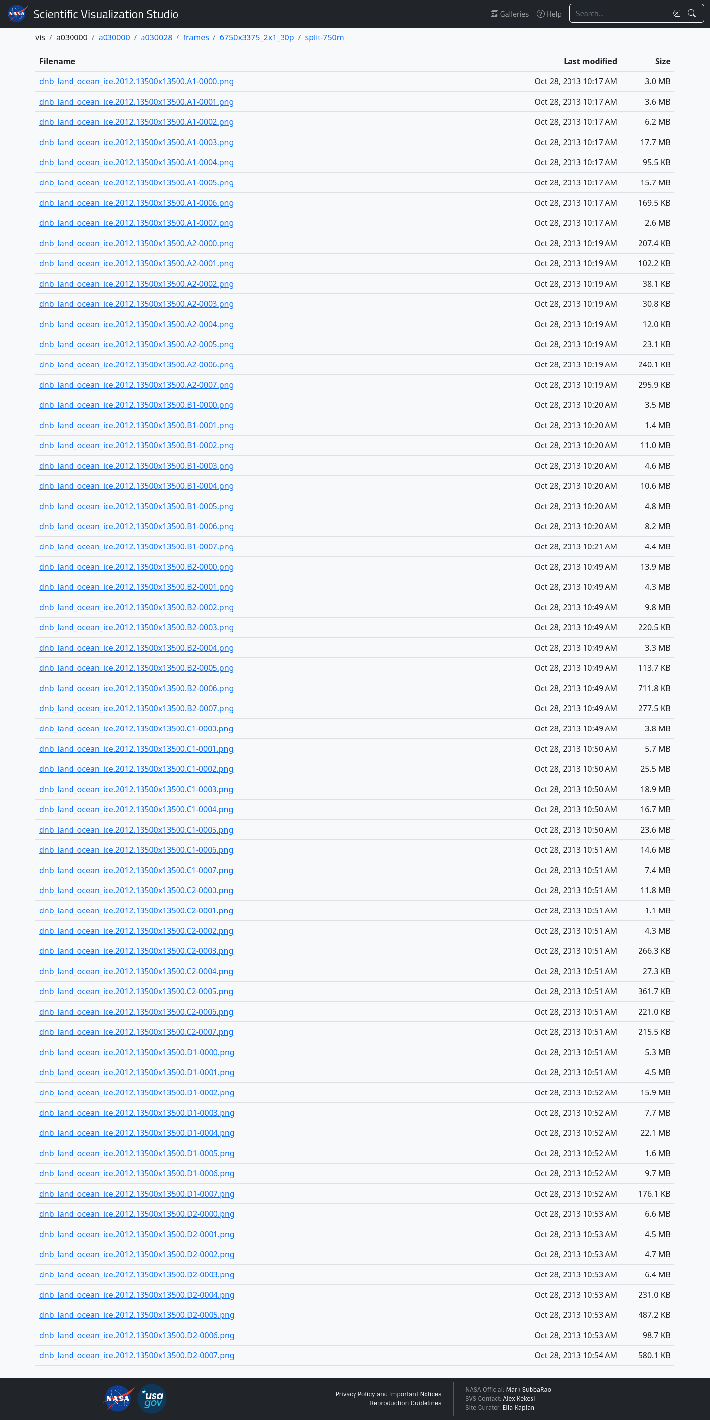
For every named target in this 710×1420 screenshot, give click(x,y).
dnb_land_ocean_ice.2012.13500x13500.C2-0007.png (136, 1031)
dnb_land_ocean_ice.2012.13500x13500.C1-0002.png (136, 769)
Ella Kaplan (519, 1408)
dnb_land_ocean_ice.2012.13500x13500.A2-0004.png (136, 324)
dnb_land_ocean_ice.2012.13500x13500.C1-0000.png (136, 728)
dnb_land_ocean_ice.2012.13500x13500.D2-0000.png (137, 1213)
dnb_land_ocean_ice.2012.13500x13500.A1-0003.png (136, 142)
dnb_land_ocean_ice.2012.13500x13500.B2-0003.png (136, 627)
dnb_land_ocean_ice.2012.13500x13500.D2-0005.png (137, 1315)
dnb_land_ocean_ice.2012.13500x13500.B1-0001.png (136, 425)
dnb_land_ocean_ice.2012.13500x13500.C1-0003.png (136, 789)
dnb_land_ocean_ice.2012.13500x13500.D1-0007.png (137, 1193)
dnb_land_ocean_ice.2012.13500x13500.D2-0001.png (137, 1234)
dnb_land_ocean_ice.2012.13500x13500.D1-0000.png (137, 1052)
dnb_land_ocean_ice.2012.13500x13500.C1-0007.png (136, 870)
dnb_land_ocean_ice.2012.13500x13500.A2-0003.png (136, 303)
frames (196, 37)
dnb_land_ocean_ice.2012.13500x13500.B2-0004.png (136, 647)
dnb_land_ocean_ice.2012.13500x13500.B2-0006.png (136, 688)
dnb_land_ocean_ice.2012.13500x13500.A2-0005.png (136, 344)
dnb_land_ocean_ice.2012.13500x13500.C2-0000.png (136, 890)
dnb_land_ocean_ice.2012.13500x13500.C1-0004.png (136, 809)
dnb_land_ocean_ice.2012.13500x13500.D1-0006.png (137, 1173)
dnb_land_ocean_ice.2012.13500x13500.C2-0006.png (136, 1011)
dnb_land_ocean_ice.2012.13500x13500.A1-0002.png (136, 121)
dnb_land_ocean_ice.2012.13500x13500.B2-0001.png (136, 587)
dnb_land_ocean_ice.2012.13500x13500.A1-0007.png (136, 223)
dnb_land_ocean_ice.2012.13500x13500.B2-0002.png (136, 607)
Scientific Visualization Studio (106, 14)
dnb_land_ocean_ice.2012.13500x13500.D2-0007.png (137, 1355)
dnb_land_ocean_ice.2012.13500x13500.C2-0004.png (136, 971)
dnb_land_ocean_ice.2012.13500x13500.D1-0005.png (137, 1153)
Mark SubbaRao (528, 1390)
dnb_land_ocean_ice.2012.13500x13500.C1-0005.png (136, 829)
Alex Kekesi (519, 1399)
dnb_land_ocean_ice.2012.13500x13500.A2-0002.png (136, 283)
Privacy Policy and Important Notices (388, 1394)
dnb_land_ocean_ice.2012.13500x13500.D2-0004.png (137, 1294)
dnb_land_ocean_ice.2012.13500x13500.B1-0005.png (136, 506)
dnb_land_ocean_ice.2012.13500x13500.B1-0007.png (136, 546)
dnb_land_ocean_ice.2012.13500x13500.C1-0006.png (136, 849)
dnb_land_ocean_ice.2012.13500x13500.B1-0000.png (136, 405)
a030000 (114, 37)
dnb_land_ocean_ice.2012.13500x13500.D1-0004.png (137, 1133)
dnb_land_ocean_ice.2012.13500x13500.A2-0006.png (136, 364)
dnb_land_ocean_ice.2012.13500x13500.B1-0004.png (136, 485)
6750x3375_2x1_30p (257, 37)
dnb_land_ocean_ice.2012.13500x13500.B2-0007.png (136, 708)
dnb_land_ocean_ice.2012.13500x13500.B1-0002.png (136, 445)
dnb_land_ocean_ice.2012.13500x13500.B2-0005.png (136, 667)
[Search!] (693, 13)
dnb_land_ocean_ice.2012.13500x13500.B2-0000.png (136, 566)
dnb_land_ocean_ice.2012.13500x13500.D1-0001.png (137, 1072)
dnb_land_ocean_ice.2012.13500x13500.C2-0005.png (136, 991)
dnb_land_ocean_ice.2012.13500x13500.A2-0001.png (136, 263)
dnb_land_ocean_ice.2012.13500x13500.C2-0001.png (136, 910)
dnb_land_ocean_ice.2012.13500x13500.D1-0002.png (137, 1092)
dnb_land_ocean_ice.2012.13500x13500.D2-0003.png (137, 1274)
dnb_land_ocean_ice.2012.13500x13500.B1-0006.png (136, 526)
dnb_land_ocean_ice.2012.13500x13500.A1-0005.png (136, 182)
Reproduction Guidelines (405, 1403)
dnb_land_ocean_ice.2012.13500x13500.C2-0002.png (136, 930)
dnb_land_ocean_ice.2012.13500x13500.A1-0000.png (136, 81)
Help (549, 14)
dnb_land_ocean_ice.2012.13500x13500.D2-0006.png (137, 1335)
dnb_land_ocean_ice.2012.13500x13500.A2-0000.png (136, 243)
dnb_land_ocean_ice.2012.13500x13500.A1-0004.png (136, 162)
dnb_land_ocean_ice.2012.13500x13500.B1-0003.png (136, 465)
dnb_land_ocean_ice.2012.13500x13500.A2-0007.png (136, 384)
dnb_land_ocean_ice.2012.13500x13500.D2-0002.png (137, 1254)
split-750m (324, 37)
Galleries (510, 14)
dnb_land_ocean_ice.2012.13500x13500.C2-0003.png (136, 951)
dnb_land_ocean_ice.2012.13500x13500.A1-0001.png (136, 101)
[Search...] (618, 13)
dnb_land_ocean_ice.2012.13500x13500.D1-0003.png (137, 1112)
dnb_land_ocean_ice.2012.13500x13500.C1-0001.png (136, 748)
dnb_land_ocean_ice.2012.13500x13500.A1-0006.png (136, 202)
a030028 (157, 37)
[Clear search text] (674, 13)
